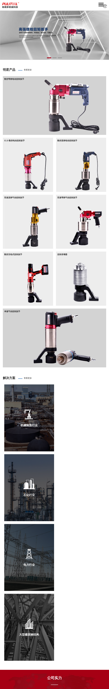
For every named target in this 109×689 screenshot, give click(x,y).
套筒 (54, 671)
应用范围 (42, 667)
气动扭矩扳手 (58, 662)
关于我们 (42, 659)
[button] (49, 57)
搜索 (29, 677)
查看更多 (28, 70)
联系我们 (42, 670)
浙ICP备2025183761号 (84, 684)
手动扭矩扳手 (58, 668)
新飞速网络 (90, 676)
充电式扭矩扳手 (59, 665)
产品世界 (42, 664)
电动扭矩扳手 (58, 659)
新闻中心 (42, 662)
